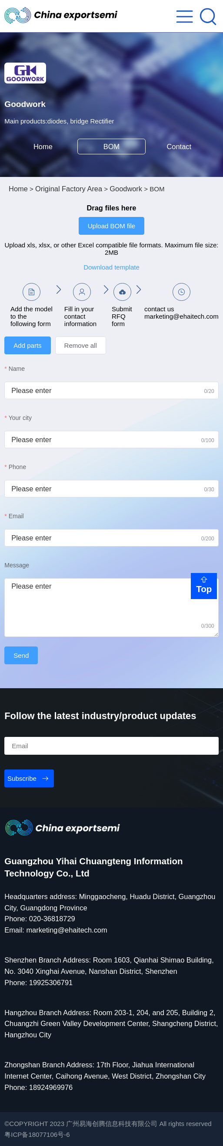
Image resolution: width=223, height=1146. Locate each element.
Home (43, 146)
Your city (20, 417)
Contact (180, 146)
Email (16, 516)
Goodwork (126, 189)
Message (16, 565)
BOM (111, 146)
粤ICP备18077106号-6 (37, 1134)
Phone (17, 466)
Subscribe (22, 778)
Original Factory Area (68, 189)
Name (17, 368)
